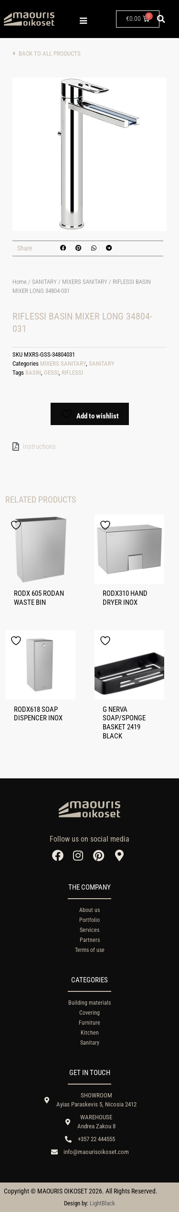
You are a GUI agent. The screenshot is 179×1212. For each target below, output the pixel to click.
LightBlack (102, 1203)
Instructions (39, 446)
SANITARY (44, 281)
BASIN (33, 372)
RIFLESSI (72, 372)
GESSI (51, 372)
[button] (161, 19)
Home (19, 281)
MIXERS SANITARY (84, 281)
